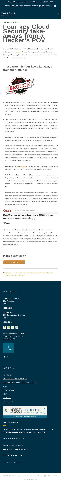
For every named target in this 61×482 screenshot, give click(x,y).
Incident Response (11, 6)
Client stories (9, 390)
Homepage (7, 375)
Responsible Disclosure (37, 476)
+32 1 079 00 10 (8, 322)
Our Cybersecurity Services (15, 379)
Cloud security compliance (34, 273)
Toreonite (17, 52)
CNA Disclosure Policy (51, 476)
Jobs (5, 386)
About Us (7, 398)
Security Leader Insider (13, 462)
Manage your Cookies (30, 479)
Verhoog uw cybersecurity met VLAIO (19, 383)
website (22, 166)
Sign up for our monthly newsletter (16, 449)
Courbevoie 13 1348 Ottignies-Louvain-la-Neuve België (14, 315)
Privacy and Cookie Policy (23, 476)
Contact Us (8, 401)
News (5, 394)
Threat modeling (46, 6)
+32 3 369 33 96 (48, 2)
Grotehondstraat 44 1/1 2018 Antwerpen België (11, 301)
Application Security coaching (14, 273)
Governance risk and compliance (14, 275)
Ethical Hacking (48, 273)
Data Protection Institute (29, 6)
